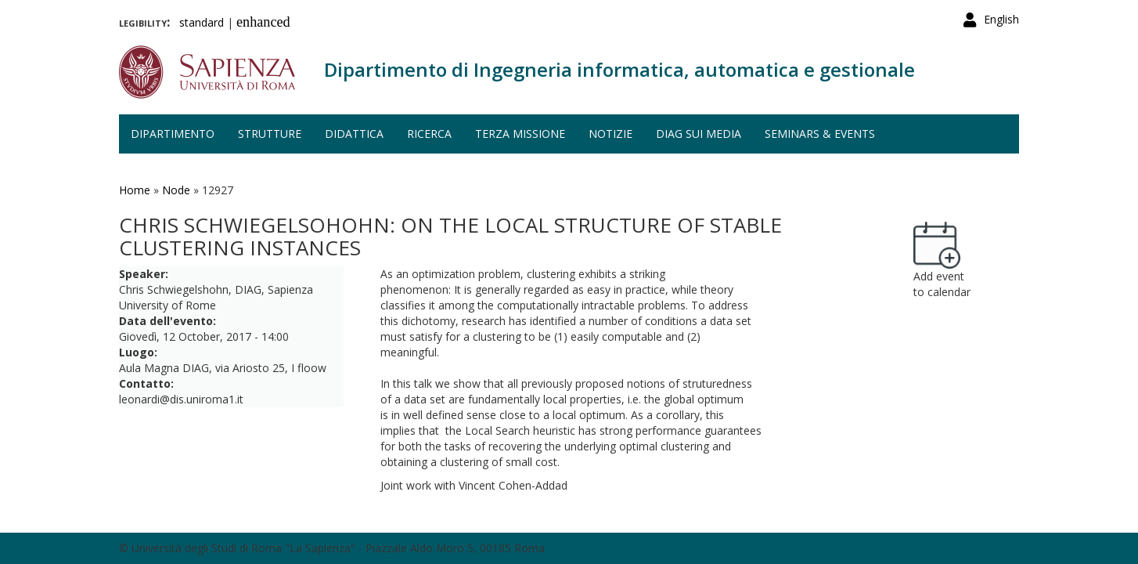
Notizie (610, 133)
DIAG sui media (698, 133)
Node (176, 190)
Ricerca (429, 133)
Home (134, 190)
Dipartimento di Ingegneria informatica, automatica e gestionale (619, 69)
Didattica (354, 133)
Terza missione (520, 133)
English (1001, 19)
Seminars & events (820, 133)
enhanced (263, 22)
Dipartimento (172, 133)
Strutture (269, 133)
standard (201, 22)
